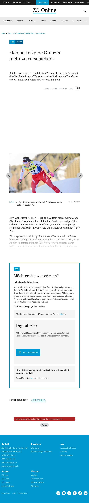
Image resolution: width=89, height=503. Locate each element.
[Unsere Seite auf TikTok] (80, 493)
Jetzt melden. (38, 399)
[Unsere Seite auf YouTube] (64, 493)
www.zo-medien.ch (9, 466)
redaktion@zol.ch (9, 462)
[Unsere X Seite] (69, 493)
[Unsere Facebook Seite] (75, 493)
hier (62, 314)
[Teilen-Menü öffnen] (77, 88)
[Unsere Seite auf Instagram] (58, 493)
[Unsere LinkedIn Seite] (86, 493)
